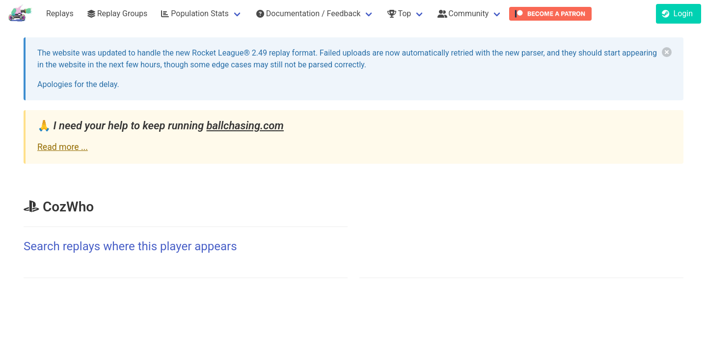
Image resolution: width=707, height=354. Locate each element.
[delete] (667, 52)
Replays (60, 13)
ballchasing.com (244, 125)
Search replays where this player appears (130, 246)
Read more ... (62, 147)
